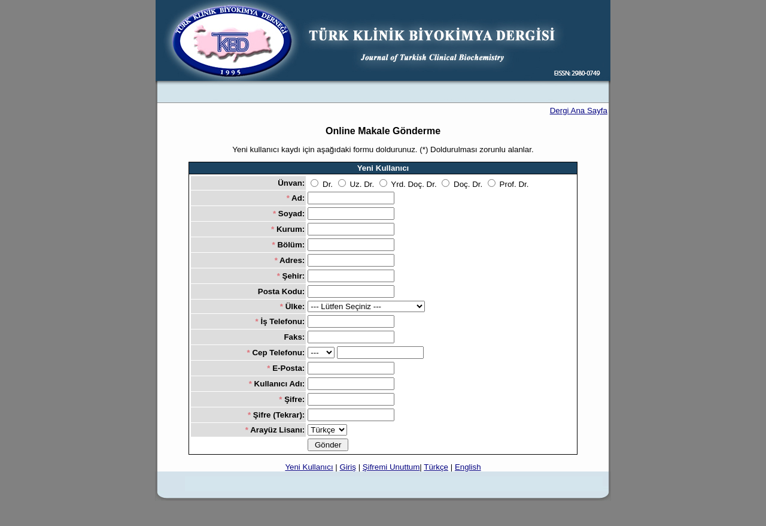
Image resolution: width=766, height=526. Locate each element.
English (468, 466)
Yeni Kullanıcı (309, 466)
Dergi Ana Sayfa (578, 110)
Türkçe (436, 466)
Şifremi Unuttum (391, 466)
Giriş (348, 466)
